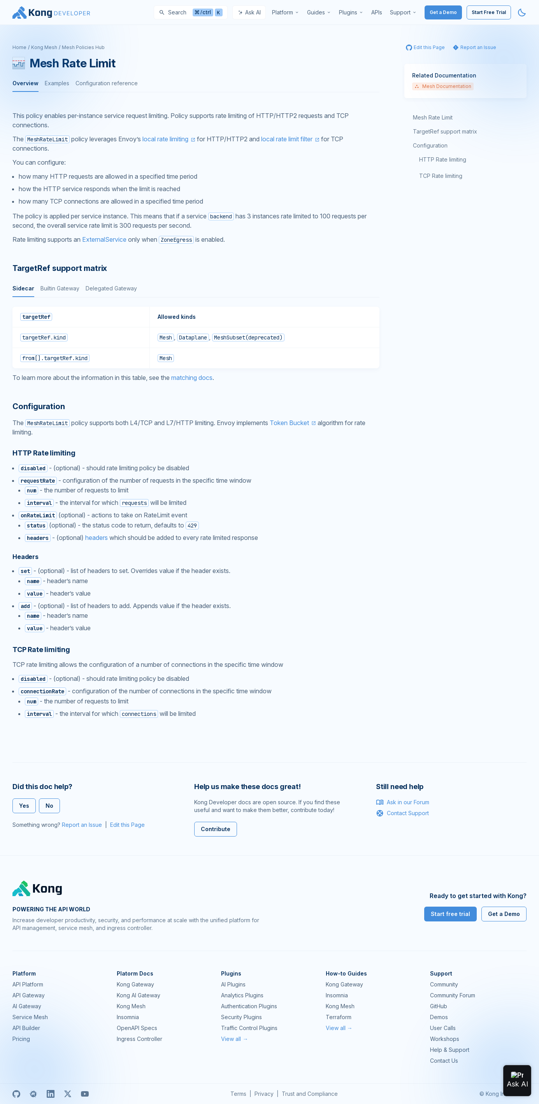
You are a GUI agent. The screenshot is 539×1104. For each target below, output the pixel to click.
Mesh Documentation (442, 86)
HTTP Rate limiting (442, 159)
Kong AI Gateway (138, 995)
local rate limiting (165, 139)
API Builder (26, 1028)
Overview (25, 83)
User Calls (443, 1028)
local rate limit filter (287, 139)
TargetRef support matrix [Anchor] (59, 268)
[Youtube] (85, 1094)
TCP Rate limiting (440, 175)
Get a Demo (443, 12)
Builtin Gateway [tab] (59, 288)
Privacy (264, 1093)
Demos (439, 1017)
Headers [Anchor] (25, 557)
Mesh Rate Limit (433, 117)
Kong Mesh (44, 47)
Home (19, 47)
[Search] (191, 12)
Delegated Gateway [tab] (111, 288)
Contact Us (444, 1060)
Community (444, 984)
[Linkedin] (50, 1094)
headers (96, 537)
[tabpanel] (195, 337)
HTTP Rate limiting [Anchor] (43, 453)
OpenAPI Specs (137, 1028)
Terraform (338, 1017)
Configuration (430, 145)
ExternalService (104, 239)
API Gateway (28, 995)
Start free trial (450, 914)
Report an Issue (82, 824)
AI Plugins (233, 984)
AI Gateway (26, 1006)
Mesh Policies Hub (83, 47)
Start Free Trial (489, 12)
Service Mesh (30, 1017)
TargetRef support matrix (445, 131)
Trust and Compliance (310, 1093)
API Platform (27, 984)
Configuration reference (106, 83)
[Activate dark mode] (522, 12)
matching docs (191, 377)
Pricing (21, 1038)
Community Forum (452, 995)
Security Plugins (241, 1017)
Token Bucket (289, 423)
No (49, 805)
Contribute (215, 829)
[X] (68, 1094)
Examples (57, 83)
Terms (238, 1093)
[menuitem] (285, 12)
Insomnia (128, 1017)
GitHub (438, 1006)
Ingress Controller (139, 1038)
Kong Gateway (135, 984)
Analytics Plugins (242, 995)
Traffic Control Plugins (249, 1028)
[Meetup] (33, 1094)
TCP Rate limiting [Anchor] (41, 649)
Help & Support (449, 1049)
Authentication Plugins (249, 1006)
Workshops (444, 1038)
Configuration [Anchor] (38, 406)
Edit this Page (127, 824)
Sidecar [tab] (23, 288)
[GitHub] (16, 1094)
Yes (24, 805)
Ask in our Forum (402, 802)
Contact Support (402, 813)
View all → (234, 1038)
